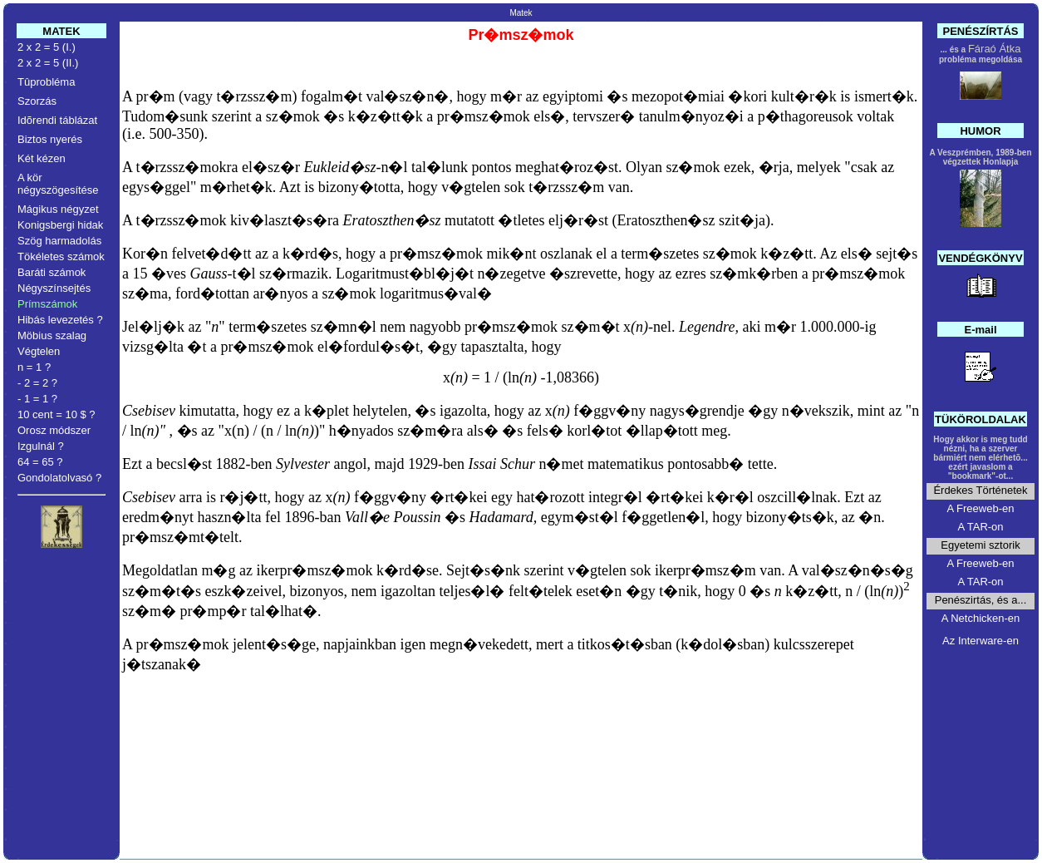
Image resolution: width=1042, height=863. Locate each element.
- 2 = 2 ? (37, 383)
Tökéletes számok (61, 256)
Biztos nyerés (49, 139)
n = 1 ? (34, 367)
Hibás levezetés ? (60, 319)
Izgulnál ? (40, 446)
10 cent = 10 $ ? (56, 414)
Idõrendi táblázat (57, 120)
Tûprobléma (46, 82)
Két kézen (41, 158)
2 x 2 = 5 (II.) (47, 63)
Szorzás (37, 101)
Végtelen (38, 351)
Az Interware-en (980, 640)
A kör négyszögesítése (58, 183)
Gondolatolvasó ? (59, 477)
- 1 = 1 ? (37, 398)
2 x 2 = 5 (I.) (46, 47)
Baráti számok (51, 272)
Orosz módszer (54, 430)
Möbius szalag (51, 335)
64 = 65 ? (40, 462)
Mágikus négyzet (58, 209)
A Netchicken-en (980, 618)
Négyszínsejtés (54, 288)
